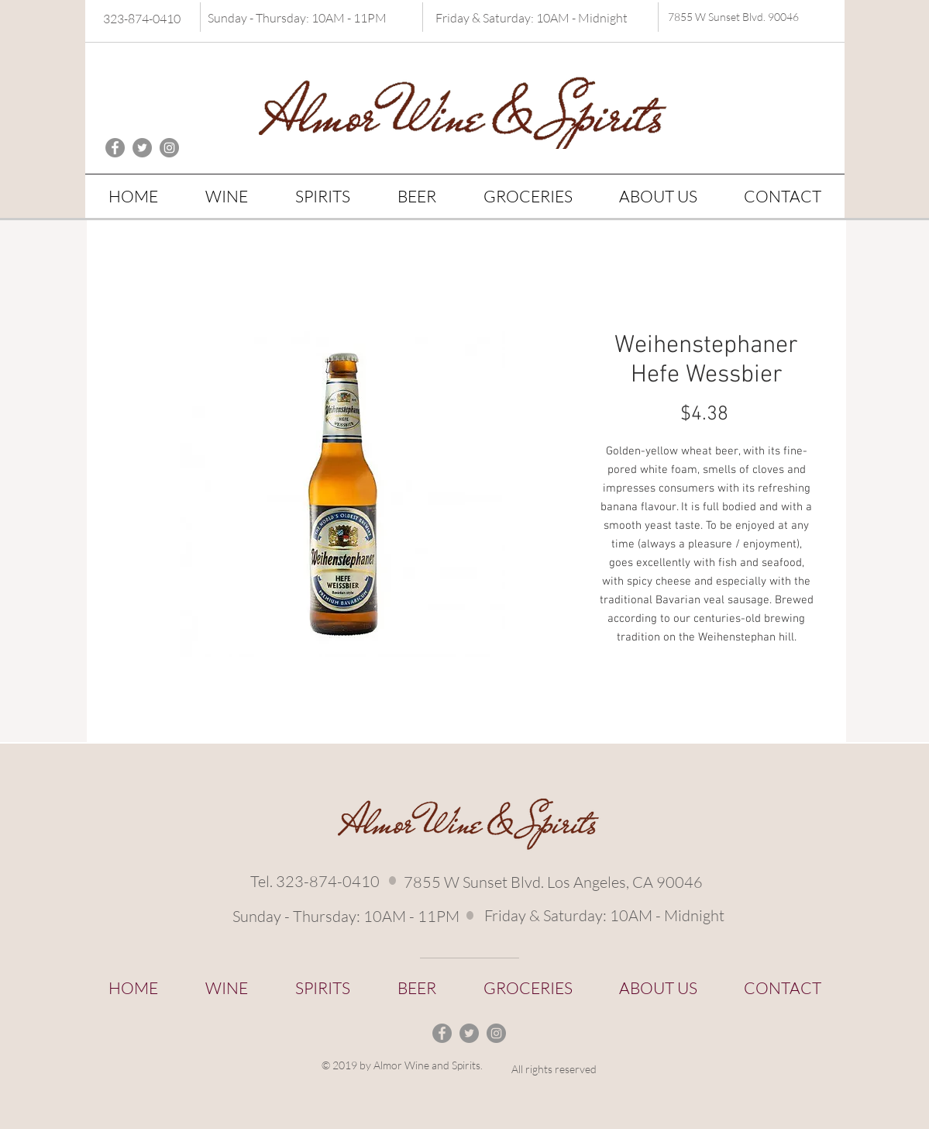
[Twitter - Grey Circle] (142, 147)
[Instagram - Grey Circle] (169, 147)
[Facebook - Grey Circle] (115, 147)
